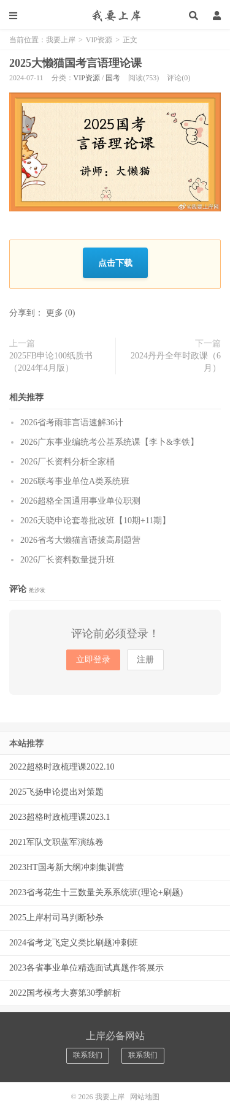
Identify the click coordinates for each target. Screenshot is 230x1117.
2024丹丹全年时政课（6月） (176, 362)
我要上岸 (115, 15)
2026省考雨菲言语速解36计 (71, 422)
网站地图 (144, 1096)
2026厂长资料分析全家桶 (67, 461)
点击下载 (115, 262)
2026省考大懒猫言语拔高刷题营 (80, 540)
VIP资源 (99, 40)
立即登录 (93, 659)
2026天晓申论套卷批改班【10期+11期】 (95, 520)
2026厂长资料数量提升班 (67, 559)
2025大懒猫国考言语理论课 (75, 63)
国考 (112, 78)
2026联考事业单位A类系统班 (74, 481)
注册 (145, 659)
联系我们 (87, 1055)
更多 (54, 312)
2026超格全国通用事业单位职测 (80, 500)
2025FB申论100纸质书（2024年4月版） (51, 362)
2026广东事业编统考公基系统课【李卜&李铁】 (109, 442)
